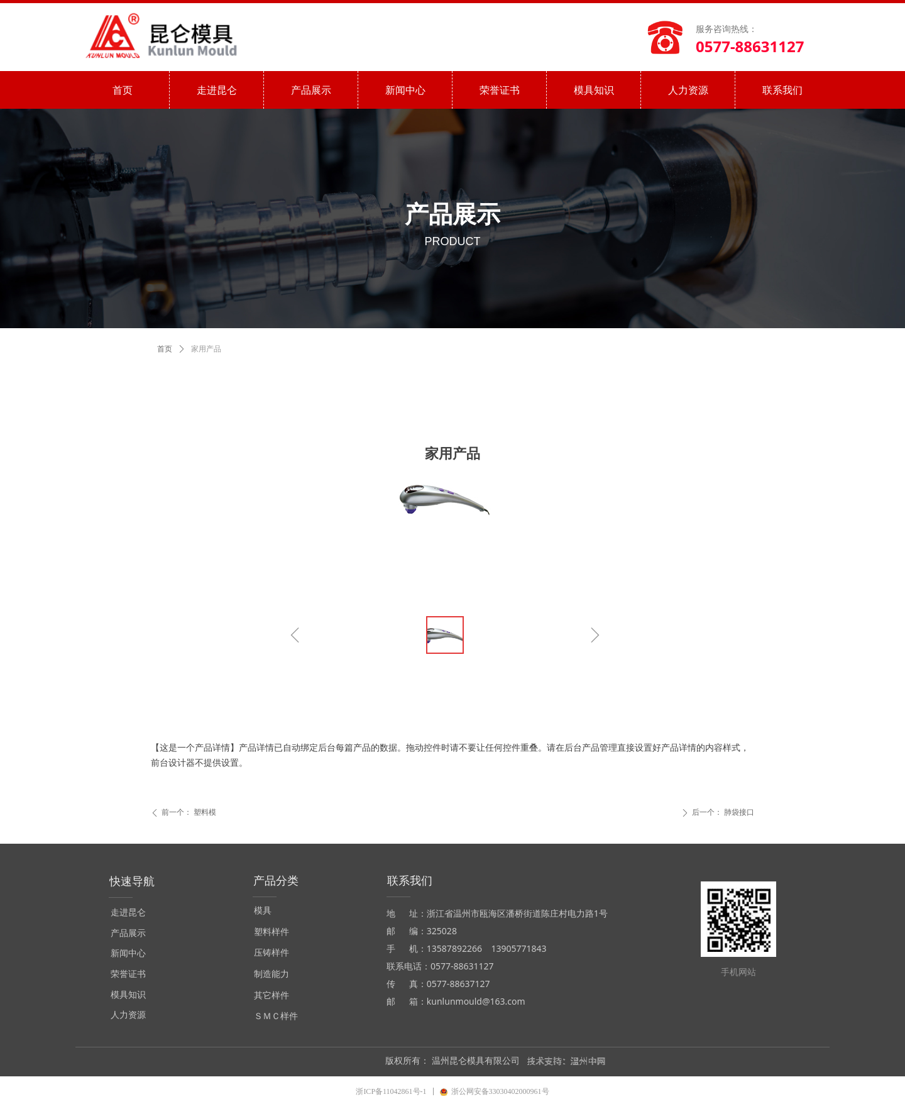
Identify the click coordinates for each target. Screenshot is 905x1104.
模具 (263, 910)
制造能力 (271, 974)
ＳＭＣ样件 (276, 1016)
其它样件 (271, 995)
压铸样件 (271, 953)
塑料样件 (271, 932)
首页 (164, 349)
